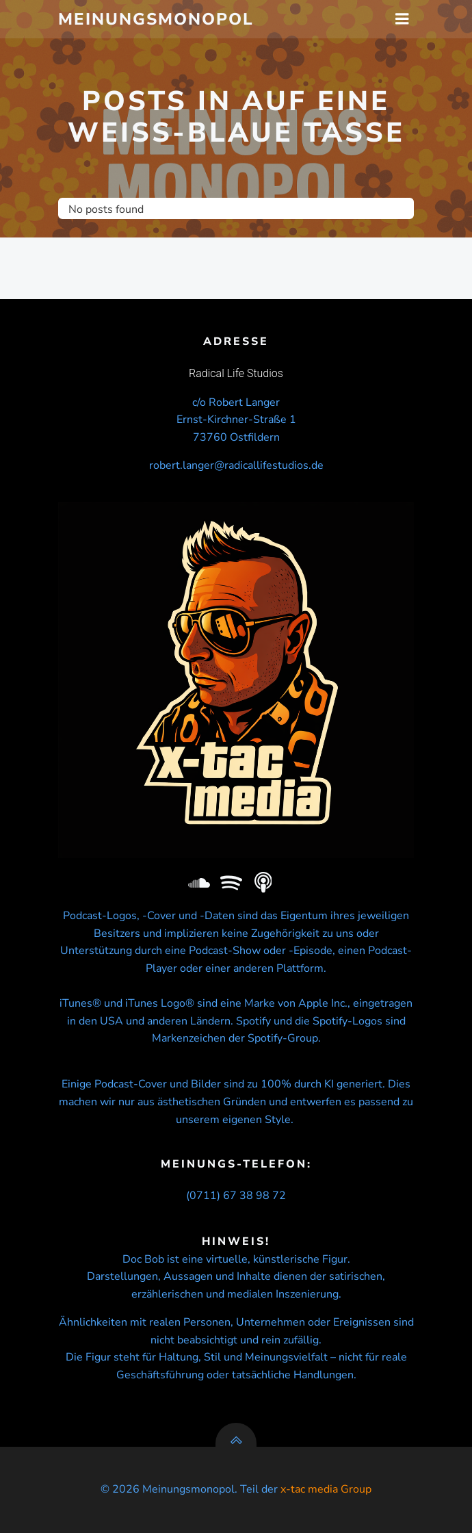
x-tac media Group (325, 1489)
